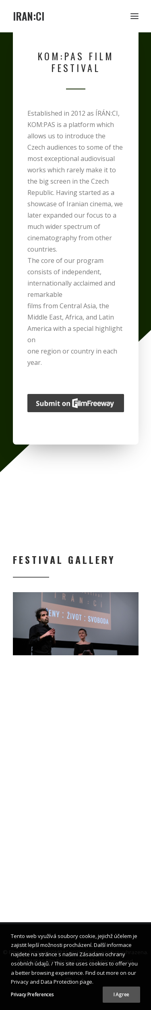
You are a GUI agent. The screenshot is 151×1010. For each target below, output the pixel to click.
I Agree (121, 994)
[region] (76, 623)
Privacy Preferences (32, 994)
